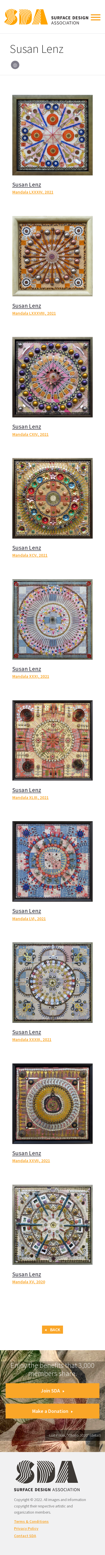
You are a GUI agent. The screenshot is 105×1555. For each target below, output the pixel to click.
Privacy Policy (26, 1528)
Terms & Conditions (31, 1521)
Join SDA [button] (52, 1390)
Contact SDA (25, 1535)
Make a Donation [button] (52, 1411)
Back (52, 1329)
